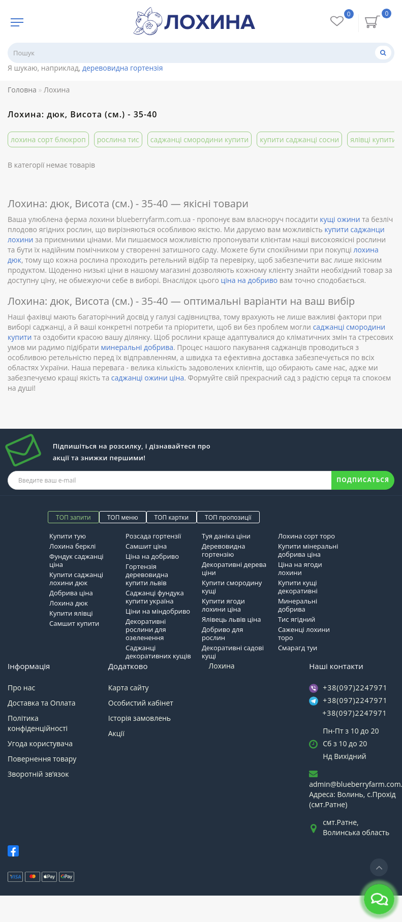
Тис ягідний (296, 619)
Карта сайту (128, 687)
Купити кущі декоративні (298, 586)
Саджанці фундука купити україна (155, 597)
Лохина (222, 666)
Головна (22, 89)
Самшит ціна (146, 546)
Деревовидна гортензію (223, 550)
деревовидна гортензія (122, 68)
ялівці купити (373, 139)
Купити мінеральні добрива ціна (308, 550)
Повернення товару (42, 759)
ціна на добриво (249, 280)
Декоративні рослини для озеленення (146, 629)
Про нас (21, 687)
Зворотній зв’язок (38, 774)
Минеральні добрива (297, 605)
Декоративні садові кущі (233, 651)
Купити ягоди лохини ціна (223, 605)
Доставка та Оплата (42, 703)
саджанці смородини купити (199, 139)
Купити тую (67, 536)
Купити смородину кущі (232, 586)
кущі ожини (340, 219)
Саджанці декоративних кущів (158, 651)
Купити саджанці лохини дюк (76, 578)
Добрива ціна (71, 592)
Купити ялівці (70, 613)
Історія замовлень (139, 718)
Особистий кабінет (140, 703)
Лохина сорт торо (306, 536)
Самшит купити (74, 623)
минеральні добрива (137, 347)
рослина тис (118, 139)
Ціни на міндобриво (158, 611)
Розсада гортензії (153, 536)
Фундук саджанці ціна (76, 560)
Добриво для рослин (222, 633)
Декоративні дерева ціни (234, 568)
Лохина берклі (72, 546)
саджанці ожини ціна (147, 378)
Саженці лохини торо (304, 633)
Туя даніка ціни (226, 536)
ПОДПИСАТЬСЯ (362, 479)
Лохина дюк (68, 603)
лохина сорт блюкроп (48, 139)
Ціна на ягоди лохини (300, 568)
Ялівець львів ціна (231, 619)
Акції (116, 733)
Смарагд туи (297, 647)
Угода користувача (40, 743)
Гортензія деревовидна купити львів (147, 574)
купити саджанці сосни (299, 139)
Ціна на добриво (152, 556)
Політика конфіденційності (38, 723)
